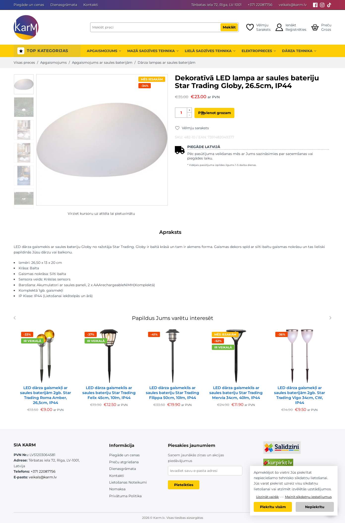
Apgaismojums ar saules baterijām (102, 62)
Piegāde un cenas (29, 4)
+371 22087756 (260, 4)
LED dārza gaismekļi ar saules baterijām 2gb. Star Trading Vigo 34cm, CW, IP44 (299, 395)
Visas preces (24, 62)
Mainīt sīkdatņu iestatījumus (308, 497)
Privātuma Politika (125, 496)
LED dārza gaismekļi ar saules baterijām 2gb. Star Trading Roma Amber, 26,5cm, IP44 (45, 395)
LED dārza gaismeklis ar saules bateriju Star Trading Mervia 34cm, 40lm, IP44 (236, 392)
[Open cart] (321, 27)
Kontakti (90, 4)
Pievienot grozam (223, 113)
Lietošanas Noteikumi (128, 482)
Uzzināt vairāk (267, 497)
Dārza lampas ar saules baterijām (166, 62)
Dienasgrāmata (63, 4)
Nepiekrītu (314, 507)
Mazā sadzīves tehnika (153, 51)
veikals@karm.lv (293, 4)
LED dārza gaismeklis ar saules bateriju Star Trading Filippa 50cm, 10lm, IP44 (172, 392)
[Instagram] (322, 5)
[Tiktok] (329, 5)
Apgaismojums (104, 51)
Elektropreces (259, 51)
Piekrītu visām (273, 507)
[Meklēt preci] (164, 27)
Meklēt (229, 27)
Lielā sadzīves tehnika (210, 51)
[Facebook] (315, 5)
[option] (24, 84)
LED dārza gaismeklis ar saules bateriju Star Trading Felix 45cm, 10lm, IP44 (109, 392)
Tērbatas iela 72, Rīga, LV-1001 (216, 4)
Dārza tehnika (299, 51)
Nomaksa (117, 489)
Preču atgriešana (124, 462)
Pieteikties (183, 485)
